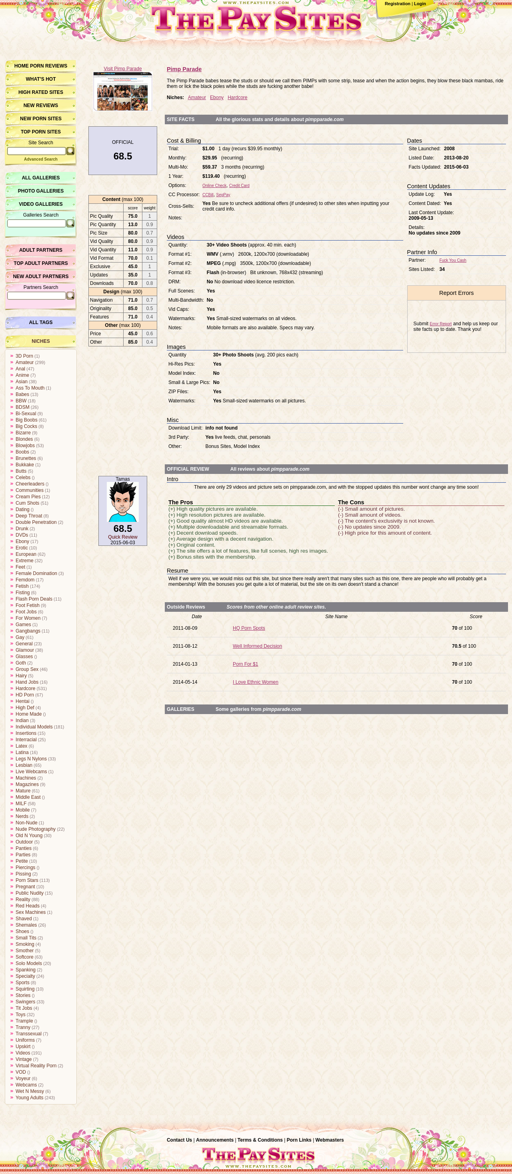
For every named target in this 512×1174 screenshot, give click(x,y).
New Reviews (41, 105)
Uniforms (25, 1040)
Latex (21, 746)
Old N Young (29, 835)
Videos (23, 1053)
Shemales (26, 925)
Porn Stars (27, 880)
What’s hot (41, 79)
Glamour (25, 650)
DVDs (22, 535)
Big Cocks (26, 426)
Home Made (29, 714)
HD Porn (25, 695)
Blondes (24, 439)
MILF (21, 803)
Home (21, 66)
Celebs (23, 477)
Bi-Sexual (26, 413)
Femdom (25, 580)
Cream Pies (28, 496)
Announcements (215, 1140)
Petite (22, 861)
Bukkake (25, 465)
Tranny (23, 1027)
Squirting (25, 989)
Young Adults (30, 1097)
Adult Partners (40, 250)
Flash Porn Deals (34, 599)
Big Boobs (27, 420)
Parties (23, 855)
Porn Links (299, 1140)
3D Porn (24, 356)
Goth (21, 663)
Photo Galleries (41, 191)
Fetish (22, 586)
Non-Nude (27, 823)
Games (23, 624)
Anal (20, 369)
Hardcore (25, 688)
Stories (23, 995)
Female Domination (36, 573)
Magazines (27, 784)
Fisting (23, 592)
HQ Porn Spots (249, 628)
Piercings (25, 867)
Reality (23, 899)
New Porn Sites (41, 118)
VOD (21, 1072)
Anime (22, 375)
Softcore (25, 957)
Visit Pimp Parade (123, 69)
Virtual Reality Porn (36, 1066)
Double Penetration (36, 522)
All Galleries (41, 178)
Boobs (22, 452)
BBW (21, 401)
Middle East (28, 797)
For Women (28, 618)
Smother (25, 950)
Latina (22, 752)
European (26, 554)
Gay (20, 637)
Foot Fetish (28, 605)
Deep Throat (29, 516)
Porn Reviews (48, 66)
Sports (23, 982)
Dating (23, 509)
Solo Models (29, 963)
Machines (26, 778)
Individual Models (34, 727)
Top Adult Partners (41, 263)
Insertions (26, 733)
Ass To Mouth (30, 388)
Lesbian (24, 765)
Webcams (26, 1085)
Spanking (26, 970)
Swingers (25, 1002)
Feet (20, 567)
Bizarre (23, 433)
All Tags (41, 322)
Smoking (25, 944)
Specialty (25, 976)
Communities (30, 490)
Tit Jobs (24, 1008)
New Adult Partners (40, 276)
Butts (21, 471)
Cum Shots (27, 503)
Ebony (22, 541)
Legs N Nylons (31, 759)
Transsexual (29, 1034)
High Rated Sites (40, 92)
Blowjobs (25, 445)
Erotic (22, 548)
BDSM (23, 407)
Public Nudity (30, 893)
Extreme (25, 560)
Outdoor (24, 842)
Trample (24, 1021)
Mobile (23, 810)
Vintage (24, 1059)
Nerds (22, 816)
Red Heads (28, 906)
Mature (23, 791)
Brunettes (26, 458)
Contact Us (179, 1140)
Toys (21, 1014)
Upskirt (23, 1046)
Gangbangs (28, 631)
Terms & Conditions (260, 1140)
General (24, 644)
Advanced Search (41, 159)
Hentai (23, 701)
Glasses (24, 656)
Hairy (21, 676)
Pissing (23, 874)
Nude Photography (36, 829)
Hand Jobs (27, 682)
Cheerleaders (30, 484)
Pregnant (25, 886)
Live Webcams (31, 771)
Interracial (26, 739)
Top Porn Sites (41, 132)
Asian (22, 381)
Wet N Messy (30, 1091)
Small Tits (26, 938)
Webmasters (330, 1140)
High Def (25, 707)
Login (420, 3)
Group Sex (27, 669)
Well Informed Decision (257, 646)
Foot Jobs (26, 612)
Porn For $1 (245, 664)
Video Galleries (40, 204)
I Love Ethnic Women (255, 682)
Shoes (22, 931)
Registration (397, 3)
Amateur (25, 362)
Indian (22, 720)
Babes (22, 394)
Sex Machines (31, 912)
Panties (24, 848)
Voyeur (23, 1078)
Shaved (24, 918)
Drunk (22, 528)
